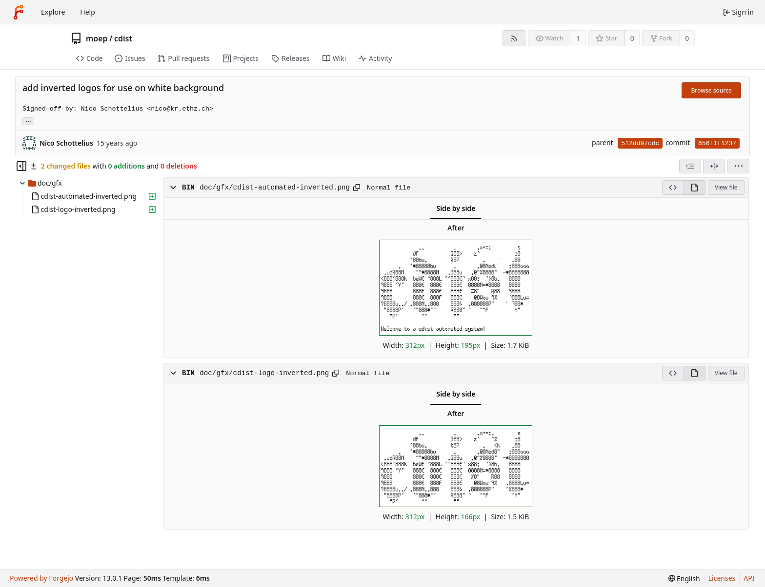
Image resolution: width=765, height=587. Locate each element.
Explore (53, 12)
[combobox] (690, 166)
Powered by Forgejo (41, 578)
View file (726, 187)
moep (97, 38)
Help (87, 12)
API (749, 578)
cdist (123, 38)
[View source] (673, 187)
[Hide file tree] (21, 166)
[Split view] (714, 166)
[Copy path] (356, 187)
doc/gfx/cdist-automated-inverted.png (275, 187)
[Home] (18, 12)
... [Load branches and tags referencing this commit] (28, 120)
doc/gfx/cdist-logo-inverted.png (264, 373)
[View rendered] (694, 187)
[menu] (738, 166)
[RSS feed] (514, 38)
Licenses (722, 578)
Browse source (711, 90)
